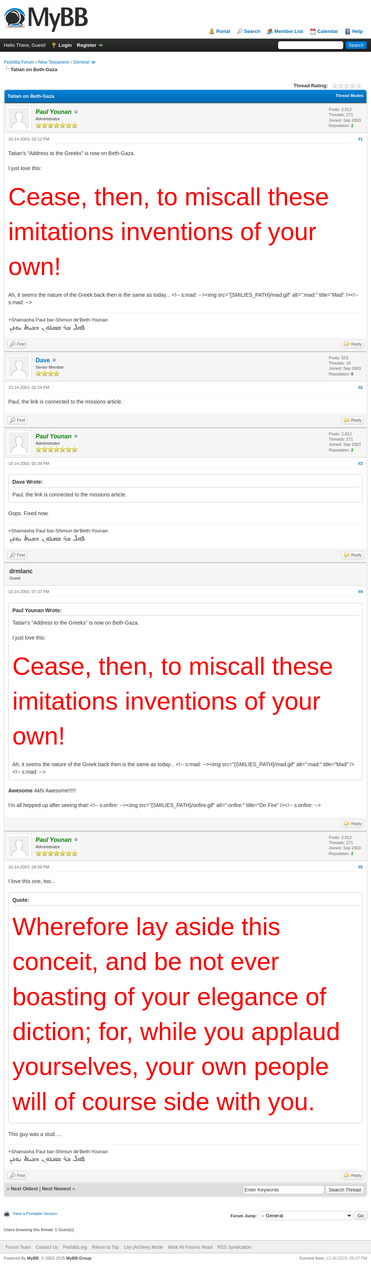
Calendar (327, 31)
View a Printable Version (35, 1213)
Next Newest (56, 1188)
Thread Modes (349, 95)
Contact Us (47, 1247)
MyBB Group (78, 1258)
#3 (360, 463)
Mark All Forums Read (190, 1247)
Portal (223, 31)
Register (86, 45)
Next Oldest (24, 1188)
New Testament (53, 62)
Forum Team (18, 1247)
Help (357, 31)
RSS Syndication (234, 1247)
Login (65, 45)
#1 (360, 139)
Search (252, 31)
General (81, 62)
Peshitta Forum (19, 62)
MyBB (33, 1258)
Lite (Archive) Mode (143, 1247)
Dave (43, 360)
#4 (360, 591)
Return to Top (105, 1247)
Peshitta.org (75, 1247)
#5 (360, 867)
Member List (288, 31)
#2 (360, 387)
